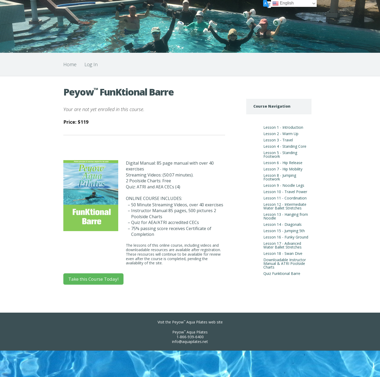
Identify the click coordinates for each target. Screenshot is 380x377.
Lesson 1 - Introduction (283, 127)
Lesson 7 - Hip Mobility (282, 168)
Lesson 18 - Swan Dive (282, 253)
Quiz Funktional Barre (281, 273)
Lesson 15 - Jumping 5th (284, 230)
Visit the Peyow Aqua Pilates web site (190, 321)
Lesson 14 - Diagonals (282, 224)
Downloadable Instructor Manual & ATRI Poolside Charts (284, 263)
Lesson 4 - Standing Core (284, 146)
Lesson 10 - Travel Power (285, 191)
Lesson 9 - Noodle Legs (283, 185)
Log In (91, 64)
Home (70, 64)
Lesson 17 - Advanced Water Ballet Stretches (282, 245)
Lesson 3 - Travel (278, 139)
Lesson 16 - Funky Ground (285, 237)
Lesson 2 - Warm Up (280, 133)
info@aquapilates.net (190, 341)
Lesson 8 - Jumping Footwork (279, 177)
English (283, 3)
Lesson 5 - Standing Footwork (280, 154)
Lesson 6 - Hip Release (282, 162)
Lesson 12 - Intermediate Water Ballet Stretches (284, 206)
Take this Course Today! (93, 279)
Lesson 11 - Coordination (285, 198)
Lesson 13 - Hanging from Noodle (285, 216)
